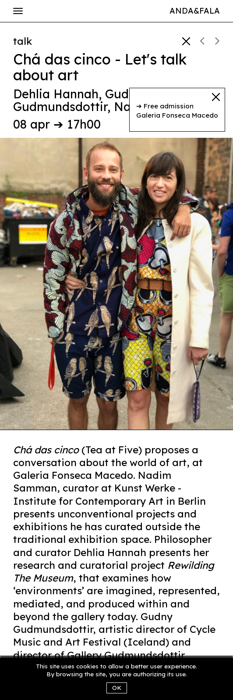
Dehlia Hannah (56, 93)
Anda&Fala (194, 11)
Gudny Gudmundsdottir (78, 100)
